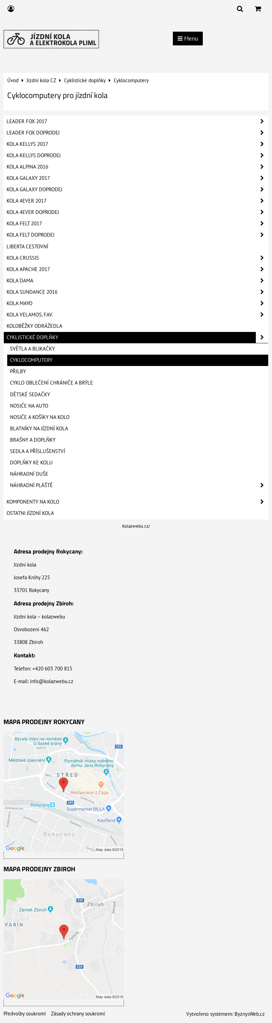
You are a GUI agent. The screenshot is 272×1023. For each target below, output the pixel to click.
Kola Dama (137, 280)
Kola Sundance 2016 (137, 292)
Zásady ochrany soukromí (78, 1013)
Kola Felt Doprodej (137, 234)
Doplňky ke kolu (31, 462)
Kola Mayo (137, 303)
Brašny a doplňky (32, 440)
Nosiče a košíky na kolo (40, 417)
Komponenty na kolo (137, 501)
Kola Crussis (137, 257)
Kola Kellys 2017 (137, 144)
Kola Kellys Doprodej (137, 155)
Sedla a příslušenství (37, 451)
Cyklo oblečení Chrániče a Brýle (51, 382)
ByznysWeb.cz (249, 1014)
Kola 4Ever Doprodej (137, 212)
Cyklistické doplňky (137, 337)
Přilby (18, 371)
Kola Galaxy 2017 (137, 178)
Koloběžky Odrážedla (34, 326)
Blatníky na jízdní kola (39, 428)
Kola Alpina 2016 (137, 166)
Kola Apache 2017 (137, 269)
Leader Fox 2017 (137, 121)
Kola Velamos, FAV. (137, 314)
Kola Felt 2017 (137, 223)
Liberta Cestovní (27, 246)
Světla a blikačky (32, 348)
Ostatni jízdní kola (30, 513)
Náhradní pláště (139, 485)
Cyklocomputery (31, 360)
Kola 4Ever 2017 (137, 200)
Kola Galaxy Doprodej (137, 189)
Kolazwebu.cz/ (136, 526)
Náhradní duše (29, 474)
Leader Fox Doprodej (137, 132)
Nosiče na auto (29, 405)
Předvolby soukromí (24, 1013)
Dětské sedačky (30, 394)
